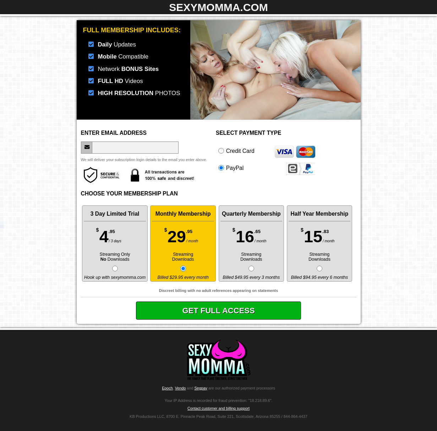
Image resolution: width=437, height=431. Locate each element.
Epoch (167, 388)
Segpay (200, 388)
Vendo (180, 388)
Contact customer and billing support (218, 408)
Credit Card (266, 151)
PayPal (266, 168)
